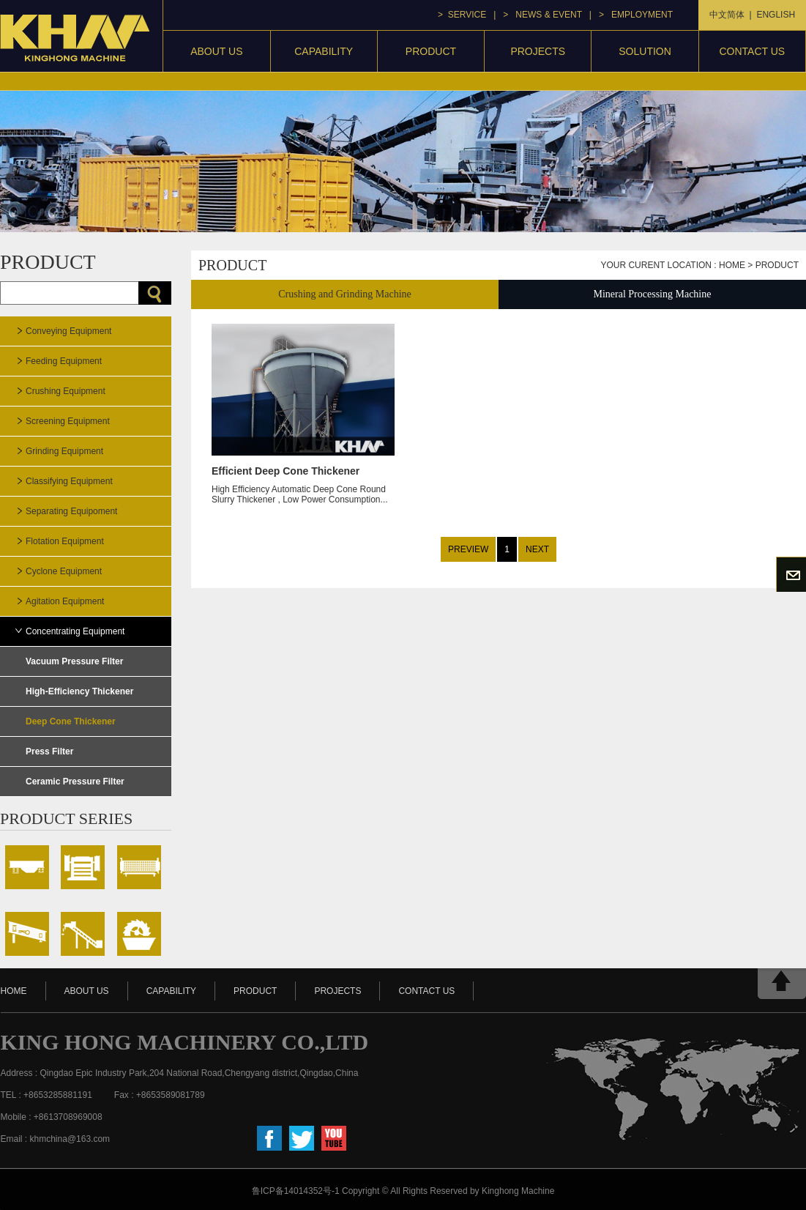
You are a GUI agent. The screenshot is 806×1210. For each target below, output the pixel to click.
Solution (645, 51)
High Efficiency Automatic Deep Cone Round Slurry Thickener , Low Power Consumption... (303, 476)
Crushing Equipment (65, 391)
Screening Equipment (68, 421)
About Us (216, 51)
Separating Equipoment (71, 511)
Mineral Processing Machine (653, 294)
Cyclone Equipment (64, 571)
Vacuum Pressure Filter (74, 661)
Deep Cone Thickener (71, 721)
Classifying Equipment (69, 481)
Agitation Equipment (65, 601)
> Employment (636, 15)
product (431, 51)
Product (777, 265)
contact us (752, 51)
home (732, 265)
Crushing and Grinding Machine (344, 294)
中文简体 (727, 15)
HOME (14, 991)
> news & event (542, 15)
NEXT (537, 549)
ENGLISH (775, 15)
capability (323, 51)
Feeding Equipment (64, 361)
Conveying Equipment (68, 331)
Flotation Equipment (65, 541)
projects (537, 51)
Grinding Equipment (64, 451)
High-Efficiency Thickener (79, 691)
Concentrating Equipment (75, 631)
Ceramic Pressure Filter (75, 781)
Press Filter (49, 751)
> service (462, 15)
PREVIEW (468, 549)
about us (86, 991)
